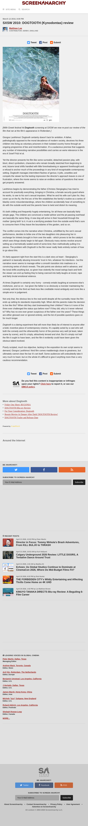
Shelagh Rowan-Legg (12, 712)
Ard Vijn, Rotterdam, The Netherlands (19, 672)
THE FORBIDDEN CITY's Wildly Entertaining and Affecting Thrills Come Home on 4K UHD (49, 581)
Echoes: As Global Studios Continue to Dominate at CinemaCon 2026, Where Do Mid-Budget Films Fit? (46, 568)
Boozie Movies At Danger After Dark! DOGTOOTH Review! (31, 414)
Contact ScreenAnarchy (36, 804)
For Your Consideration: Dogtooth (19, 411)
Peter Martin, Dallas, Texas (14, 659)
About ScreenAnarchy (13, 804)
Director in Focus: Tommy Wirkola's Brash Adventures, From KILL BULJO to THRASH (47, 543)
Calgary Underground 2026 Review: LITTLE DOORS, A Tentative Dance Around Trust (47, 556)
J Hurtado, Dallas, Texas (13, 685)
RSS (63, 785)
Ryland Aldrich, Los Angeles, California (20, 705)
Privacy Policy (56, 804)
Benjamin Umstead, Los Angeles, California (22, 679)
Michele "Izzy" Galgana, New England (19, 698)
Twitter (24, 785)
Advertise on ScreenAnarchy (44, 807)
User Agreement (73, 804)
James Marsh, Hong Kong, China (17, 692)
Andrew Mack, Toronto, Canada (17, 665)
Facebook (44, 785)
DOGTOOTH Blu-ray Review (18, 408)
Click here (46, 384)
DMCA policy (28, 387)
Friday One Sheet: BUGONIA (18, 405)
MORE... (6, 718)
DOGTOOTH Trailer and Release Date (21, 417)
